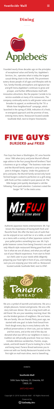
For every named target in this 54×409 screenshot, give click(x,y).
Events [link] (27, 367)
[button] (48, 5)
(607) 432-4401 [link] (27, 388)
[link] (15, 6)
